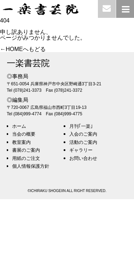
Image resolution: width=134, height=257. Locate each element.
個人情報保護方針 (30, 166)
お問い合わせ (83, 158)
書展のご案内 (26, 150)
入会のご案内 (83, 134)
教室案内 (21, 142)
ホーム (19, 126)
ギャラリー (81, 150)
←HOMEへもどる (23, 49)
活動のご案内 (83, 142)
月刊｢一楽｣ (81, 126)
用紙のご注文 (26, 158)
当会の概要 (23, 134)
